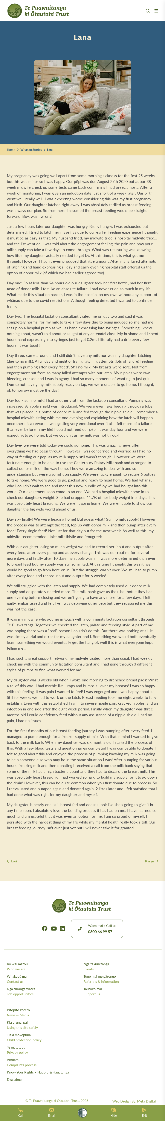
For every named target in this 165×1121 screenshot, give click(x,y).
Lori (14, 861)
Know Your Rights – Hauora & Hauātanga (38, 1072)
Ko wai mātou (44, 966)
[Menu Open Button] (156, 16)
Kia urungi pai (82, 1025)
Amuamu (82, 1062)
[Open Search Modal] (147, 16)
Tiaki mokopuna (82, 1037)
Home (11, 149)
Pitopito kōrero (82, 1012)
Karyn (149, 861)
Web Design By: (134, 1101)
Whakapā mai (44, 979)
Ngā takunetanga (121, 966)
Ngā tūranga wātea (44, 991)
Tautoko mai (121, 991)
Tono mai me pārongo (121, 979)
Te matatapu (82, 1050)
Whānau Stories (31, 149)
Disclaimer (15, 1079)
